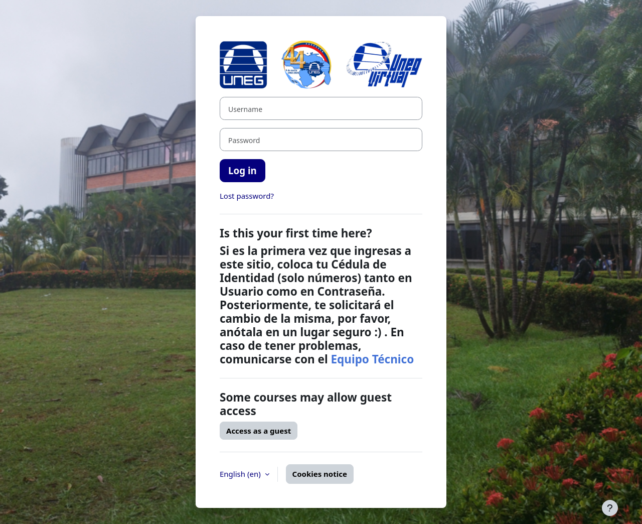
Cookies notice (319, 474)
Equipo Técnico (372, 359)
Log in (242, 170)
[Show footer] (610, 508)
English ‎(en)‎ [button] (241, 474)
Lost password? (247, 196)
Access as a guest (258, 431)
